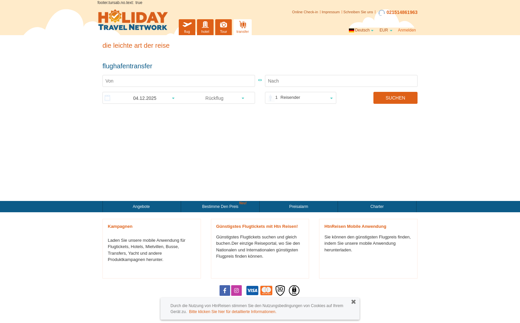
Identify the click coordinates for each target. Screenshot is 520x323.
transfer (242, 26)
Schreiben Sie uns (358, 12)
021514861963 (398, 13)
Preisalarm (298, 206)
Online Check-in (305, 12)
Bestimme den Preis (221, 206)
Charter (377, 206)
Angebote (142, 206)
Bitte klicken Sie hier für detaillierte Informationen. (232, 311)
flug (187, 26)
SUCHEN (395, 97)
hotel (205, 26)
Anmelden (407, 30)
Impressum (331, 12)
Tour (223, 26)
